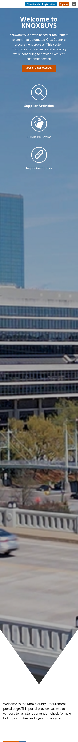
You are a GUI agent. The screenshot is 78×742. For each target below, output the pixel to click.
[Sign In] (64, 4)
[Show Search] (74, 4)
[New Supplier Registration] (41, 4)
